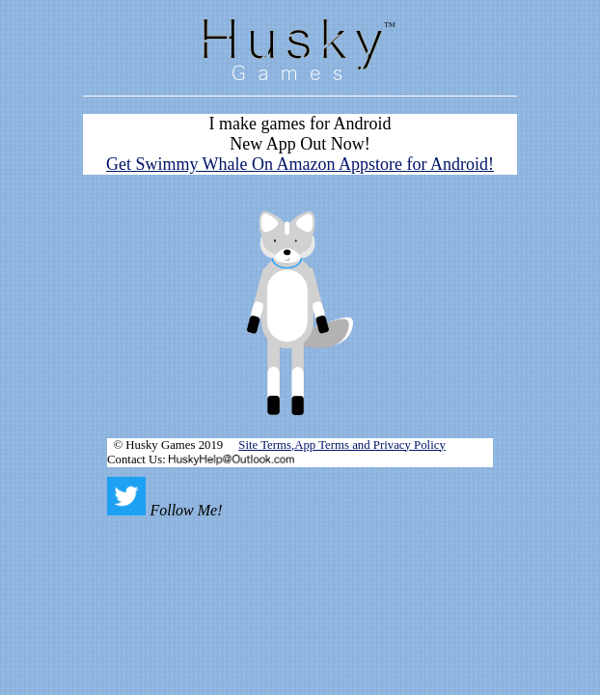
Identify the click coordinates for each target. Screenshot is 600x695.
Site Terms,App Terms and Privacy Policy (342, 445)
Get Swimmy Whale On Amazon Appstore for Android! (300, 164)
